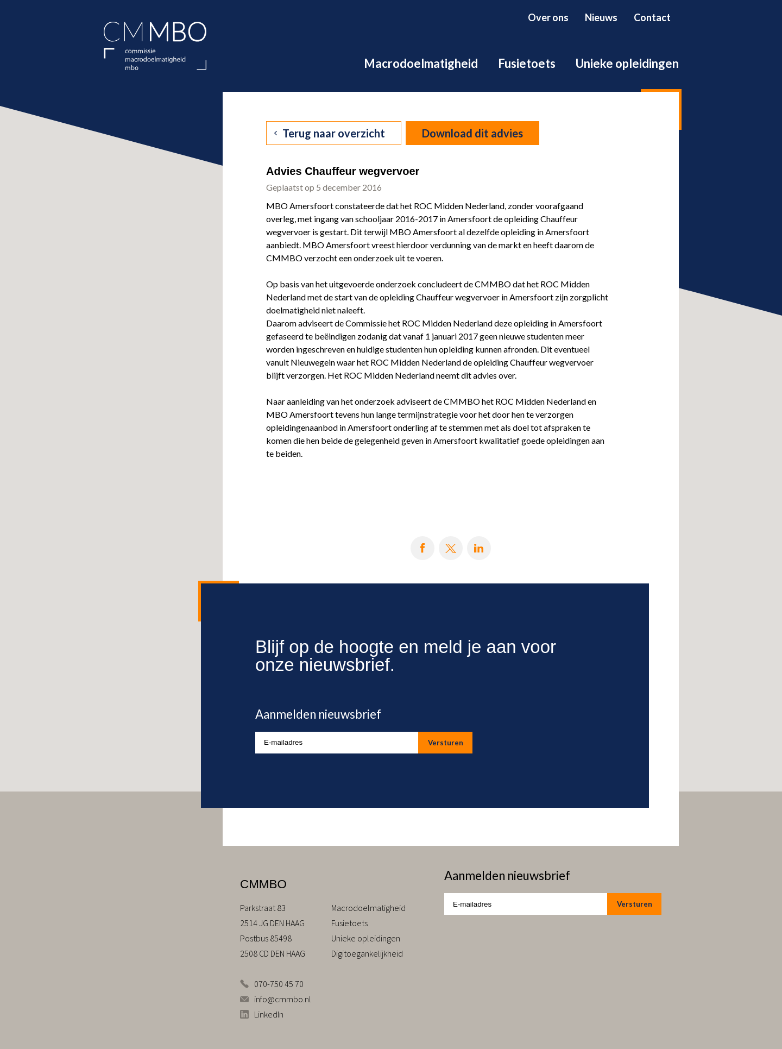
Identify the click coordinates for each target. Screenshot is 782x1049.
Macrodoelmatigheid (421, 63)
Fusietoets (527, 63)
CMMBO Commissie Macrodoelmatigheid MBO (155, 46)
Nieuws (601, 17)
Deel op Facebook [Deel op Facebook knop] (422, 548)
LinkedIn (268, 1014)
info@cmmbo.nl (282, 999)
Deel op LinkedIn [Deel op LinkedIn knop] (479, 548)
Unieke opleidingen (627, 63)
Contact (652, 17)
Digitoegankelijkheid (367, 953)
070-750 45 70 (279, 983)
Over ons (548, 17)
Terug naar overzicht (333, 133)
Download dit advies (472, 133)
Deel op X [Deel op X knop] (451, 548)
